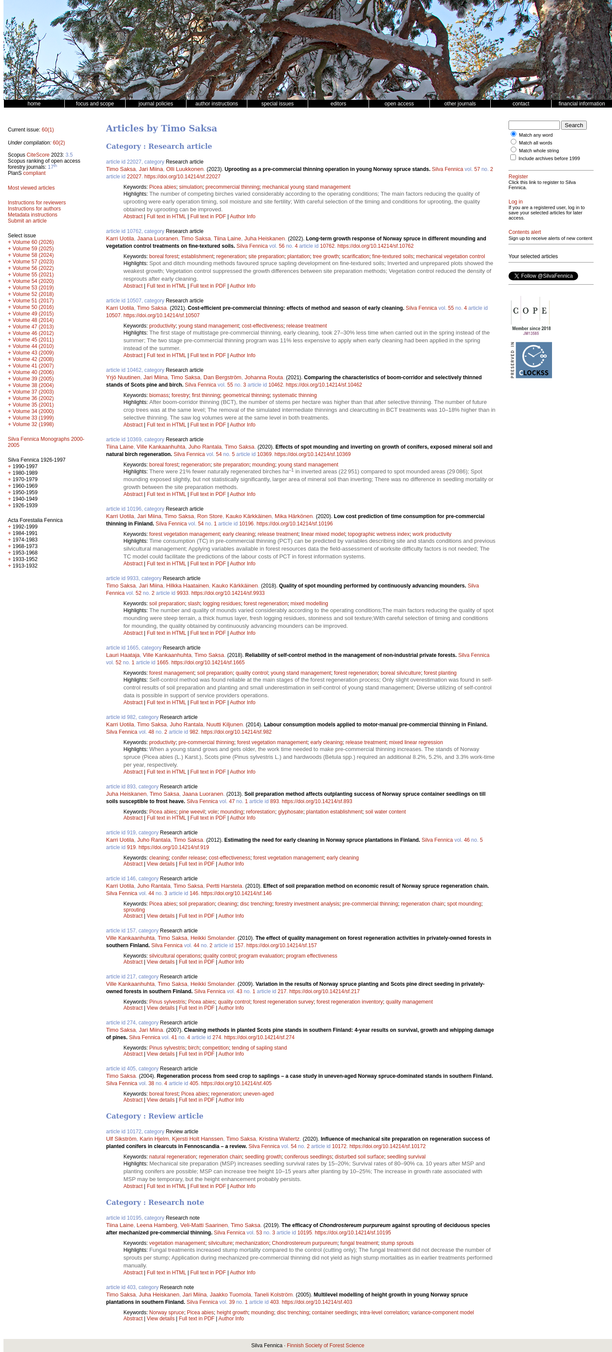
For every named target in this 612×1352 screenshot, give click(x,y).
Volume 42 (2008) (33, 359)
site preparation (267, 256)
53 (259, 1233)
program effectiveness (311, 956)
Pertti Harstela (224, 886)
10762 (327, 246)
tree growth (326, 256)
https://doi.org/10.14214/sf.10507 (161, 315)
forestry (180, 395)
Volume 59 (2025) (33, 249)
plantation (298, 256)
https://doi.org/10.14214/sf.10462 (324, 385)
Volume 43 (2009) (33, 353)
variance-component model (442, 1312)
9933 (183, 593)
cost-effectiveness (262, 326)
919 (131, 847)
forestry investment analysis (307, 904)
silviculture (220, 1243)
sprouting (134, 910)
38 (151, 1083)
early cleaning (239, 534)
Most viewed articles (31, 188)
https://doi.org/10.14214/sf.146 (236, 893)
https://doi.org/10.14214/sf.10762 (375, 246)
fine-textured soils (392, 256)
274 (217, 1037)
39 (232, 1302)
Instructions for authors (34, 209)
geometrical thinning (246, 395)
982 (194, 732)
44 (151, 893)
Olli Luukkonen (184, 169)
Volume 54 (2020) (33, 281)
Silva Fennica (447, 169)
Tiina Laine (227, 238)
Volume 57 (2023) (33, 262)
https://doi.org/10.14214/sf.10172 (387, 1146)
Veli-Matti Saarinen (204, 1225)
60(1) (48, 130)
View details (161, 864)
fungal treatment (359, 1243)
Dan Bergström (222, 377)
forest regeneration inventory (349, 1002)
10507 (113, 315)
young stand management (209, 326)
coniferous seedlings (308, 1157)
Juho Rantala (205, 446)
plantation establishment (334, 812)
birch (194, 1048)
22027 (134, 177)
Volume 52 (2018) (33, 294)
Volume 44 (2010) (33, 346)
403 (274, 1302)
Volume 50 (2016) (33, 307)
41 (174, 1037)
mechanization (252, 1243)
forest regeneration (266, 604)
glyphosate (290, 812)
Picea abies (162, 187)
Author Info (243, 216)
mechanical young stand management (307, 187)
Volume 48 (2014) (33, 320)
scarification (355, 256)
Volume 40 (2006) (33, 372)
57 (477, 169)
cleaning (159, 858)
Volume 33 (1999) (33, 418)
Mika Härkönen (294, 516)
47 (232, 801)
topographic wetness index (378, 534)
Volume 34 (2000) (33, 411)
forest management (171, 673)
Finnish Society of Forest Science (325, 1345)
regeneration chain (422, 904)
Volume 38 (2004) (33, 385)
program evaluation (261, 956)
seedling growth (263, 1157)
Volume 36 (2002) (33, 398)
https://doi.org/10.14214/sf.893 (317, 801)
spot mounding (464, 904)
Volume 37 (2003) (33, 392)
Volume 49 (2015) (33, 314)
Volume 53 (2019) (33, 288)
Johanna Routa (264, 377)
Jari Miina (151, 169)
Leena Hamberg (156, 1225)
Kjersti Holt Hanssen (197, 1138)
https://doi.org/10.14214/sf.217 (324, 991)
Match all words (535, 142)
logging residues (222, 604)
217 (282, 991)
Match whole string (539, 150)
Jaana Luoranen (157, 238)
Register (518, 177)
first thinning (206, 395)
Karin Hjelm (154, 1138)
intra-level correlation (384, 1312)
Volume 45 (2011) (33, 340)
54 (219, 454)
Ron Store (210, 516)
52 (138, 593)
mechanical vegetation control (450, 256)
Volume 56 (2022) (33, 268)
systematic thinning (295, 395)
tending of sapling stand (259, 1048)
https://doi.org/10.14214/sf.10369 (313, 454)
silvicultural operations (174, 956)
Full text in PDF (208, 216)
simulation (191, 187)
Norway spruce (166, 1312)
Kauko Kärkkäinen (249, 516)
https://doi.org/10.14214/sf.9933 (228, 593)
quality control (252, 673)
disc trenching (256, 904)
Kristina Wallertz (279, 1138)
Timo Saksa (121, 169)
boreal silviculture (401, 673)
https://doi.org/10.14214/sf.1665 (208, 663)
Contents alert (525, 232)
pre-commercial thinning (206, 742)
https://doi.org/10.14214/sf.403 (317, 1302)
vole (212, 812)
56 (281, 246)
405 (194, 1083)
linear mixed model (323, 534)
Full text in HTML (167, 216)
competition (215, 1048)
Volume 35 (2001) (33, 405)
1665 (163, 663)
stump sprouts (397, 1243)
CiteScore (38, 155)
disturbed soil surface (359, 1157)
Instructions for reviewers (37, 203)
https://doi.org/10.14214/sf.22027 (182, 177)
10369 (264, 454)
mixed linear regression (416, 742)
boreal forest (163, 256)
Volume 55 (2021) (33, 275)
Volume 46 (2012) (33, 333)
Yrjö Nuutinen (123, 377)
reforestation (260, 812)
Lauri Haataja (123, 655)
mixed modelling (309, 604)
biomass (159, 395)
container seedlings (334, 1312)
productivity (162, 326)
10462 (276, 385)
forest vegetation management (184, 534)
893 (274, 801)
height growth (232, 1312)
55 (451, 308)
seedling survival (406, 1157)
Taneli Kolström (273, 1294)
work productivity (431, 534)
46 (466, 840)
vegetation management (177, 1243)
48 (151, 732)
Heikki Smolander (212, 938)
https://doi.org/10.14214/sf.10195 (353, 1233)
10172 (339, 1146)
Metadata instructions (32, 215)
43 (239, 991)
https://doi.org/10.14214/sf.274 (259, 1037)
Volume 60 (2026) (33, 242)
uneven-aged (258, 1094)
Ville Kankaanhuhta (160, 446)
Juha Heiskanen (264, 238)
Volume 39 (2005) (33, 379)
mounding (263, 465)
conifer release (189, 858)
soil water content (385, 812)
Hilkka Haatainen (187, 585)
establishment (197, 256)
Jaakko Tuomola (230, 1294)
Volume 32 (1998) (33, 424)
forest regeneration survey (283, 1002)
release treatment (306, 326)
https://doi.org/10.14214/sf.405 (236, 1083)
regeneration (230, 256)
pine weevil (192, 812)
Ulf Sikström (121, 1138)
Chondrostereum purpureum (305, 1243)
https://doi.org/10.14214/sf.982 (236, 732)
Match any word (536, 135)
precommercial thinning (232, 187)
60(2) (59, 143)
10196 (246, 524)
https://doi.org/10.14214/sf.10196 (294, 524)
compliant (34, 173)
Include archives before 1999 (549, 158)
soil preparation (167, 604)
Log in (516, 202)
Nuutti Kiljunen (224, 724)
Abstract (133, 216)
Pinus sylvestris (167, 1002)
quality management (409, 1002)
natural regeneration (172, 1157)
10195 (304, 1233)
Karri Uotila (120, 238)
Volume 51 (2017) (33, 301)
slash (194, 604)
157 (239, 945)
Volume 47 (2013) (33, 327)
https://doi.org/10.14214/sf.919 (174, 847)
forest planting (440, 673)
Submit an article (27, 221)
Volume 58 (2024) (33, 255)
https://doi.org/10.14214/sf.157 (281, 945)
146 (194, 893)
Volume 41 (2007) (33, 366)
